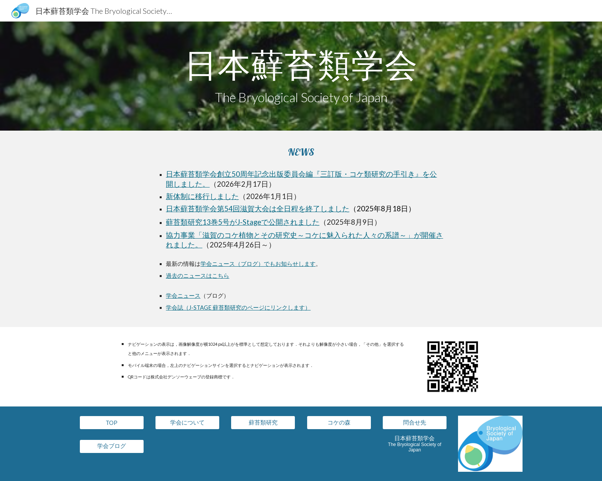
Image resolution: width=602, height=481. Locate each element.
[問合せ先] (415, 422)
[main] (301, 76)
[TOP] (112, 422)
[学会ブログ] (112, 446)
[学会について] (187, 422)
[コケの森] (339, 422)
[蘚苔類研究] (263, 422)
